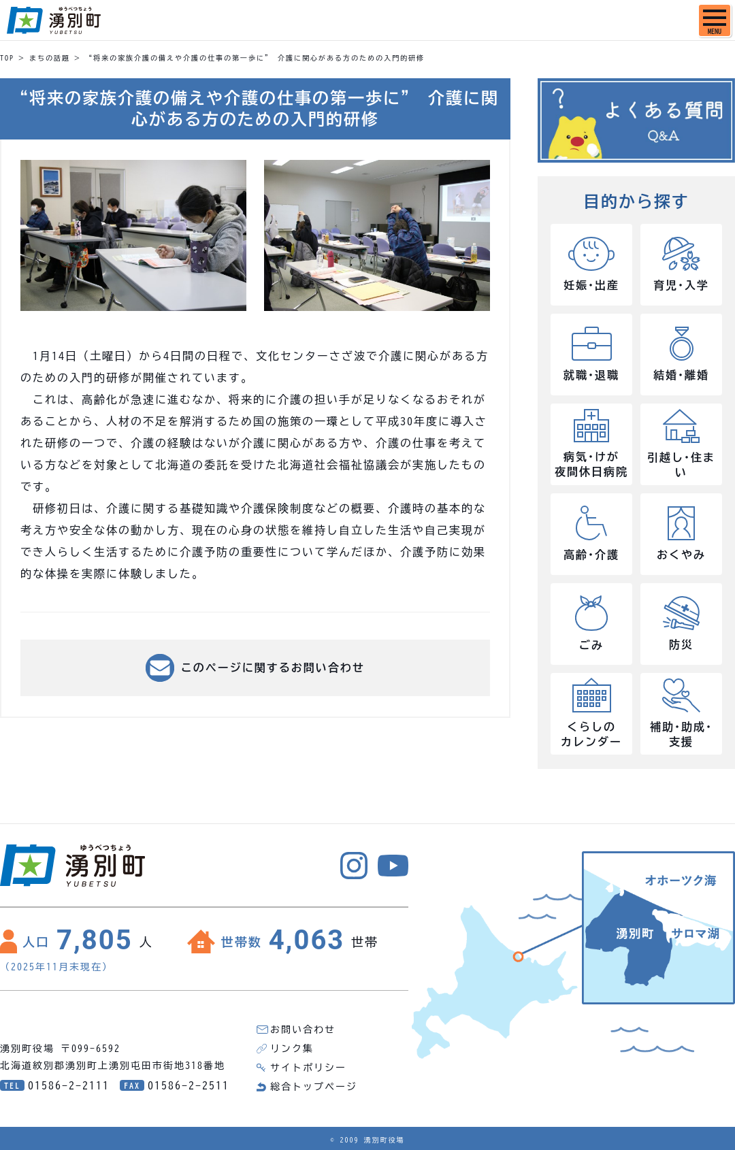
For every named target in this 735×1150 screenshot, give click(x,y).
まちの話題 (49, 57)
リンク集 (292, 1048)
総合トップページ (313, 1086)
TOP (7, 57)
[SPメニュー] (715, 20)
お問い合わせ (303, 1029)
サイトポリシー (308, 1067)
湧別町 (54, 20)
